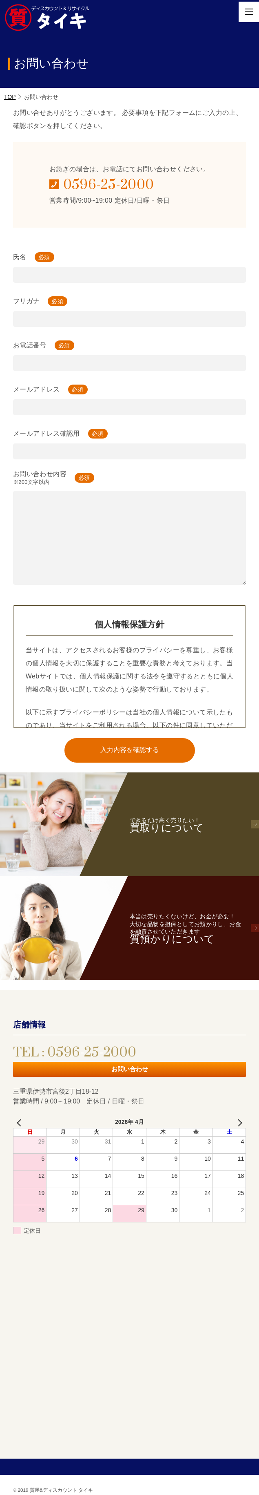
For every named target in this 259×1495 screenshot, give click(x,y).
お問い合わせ (129, 1068)
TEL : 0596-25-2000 (74, 1052)
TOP (10, 97)
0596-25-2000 (108, 185)
